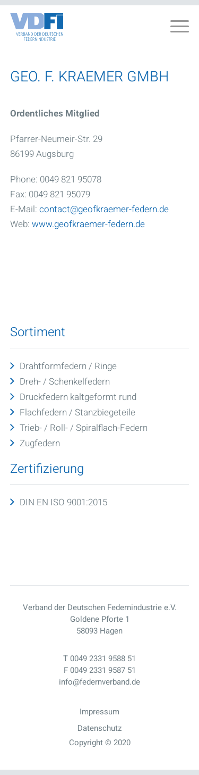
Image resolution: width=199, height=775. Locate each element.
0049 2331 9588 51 (103, 658)
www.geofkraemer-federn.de (88, 224)
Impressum (99, 712)
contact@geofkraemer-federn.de (104, 209)
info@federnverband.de (99, 682)
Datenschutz (99, 728)
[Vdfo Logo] (36, 27)
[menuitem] (174, 27)
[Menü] (174, 27)
